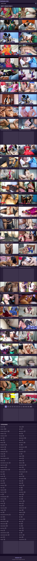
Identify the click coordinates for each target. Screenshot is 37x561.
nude (21, 449)
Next (31, 406)
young (21, 537)
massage (21, 436)
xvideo (21, 528)
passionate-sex (22, 465)
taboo (21, 496)
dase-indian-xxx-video (5, 463)
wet (21, 517)
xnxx (21, 526)
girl (2, 494)
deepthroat (3, 467)
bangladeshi (3, 445)
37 (28, 406)
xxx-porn (21, 535)
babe (2, 438)
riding (21, 483)
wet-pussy (22, 519)
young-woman (22, 539)
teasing (21, 505)
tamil (21, 499)
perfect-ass (22, 469)
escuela (2, 476)
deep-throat (3, 465)
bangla (2, 442)
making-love (22, 431)
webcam (21, 514)
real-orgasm (22, 478)
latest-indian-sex (4, 532)
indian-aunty (3, 523)
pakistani (21, 463)
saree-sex (21, 485)
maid (21, 429)
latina (2, 537)
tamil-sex (22, 501)
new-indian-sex (23, 447)
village (21, 510)
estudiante (3, 478)
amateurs (3, 433)
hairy (2, 505)
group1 (2, 503)
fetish (2, 487)
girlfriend (3, 499)
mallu (21, 433)
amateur (3, 429)
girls (2, 501)
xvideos (21, 530)
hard (2, 512)
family (2, 483)
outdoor (21, 460)
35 (23, 406)
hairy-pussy (3, 508)
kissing (2, 530)
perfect (21, 467)
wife (21, 523)
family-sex (3, 485)
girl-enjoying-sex (4, 496)
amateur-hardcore (4, 431)
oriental (21, 458)
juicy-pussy (3, 528)
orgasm (21, 456)
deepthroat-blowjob (5, 469)
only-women (22, 451)
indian (2, 519)
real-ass (21, 476)
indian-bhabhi (4, 526)
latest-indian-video (4, 535)
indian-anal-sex (4, 521)
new (21, 445)
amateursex (3, 436)
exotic (2, 481)
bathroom (3, 447)
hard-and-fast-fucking (5, 514)
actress (2, 427)
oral (20, 454)
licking (21, 427)
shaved (21, 494)
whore (21, 521)
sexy (21, 490)
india (2, 517)
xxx (20, 532)
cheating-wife (3, 451)
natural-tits (22, 442)
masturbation (22, 438)
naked (21, 440)
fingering (3, 490)
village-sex (22, 512)
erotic (2, 474)
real (21, 474)
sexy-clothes (22, 492)
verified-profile (22, 508)
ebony (2, 472)
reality (21, 481)
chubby (2, 454)
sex (21, 487)
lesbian (2, 539)
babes (2, 440)
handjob (3, 510)
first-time (3, 492)
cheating (3, 449)
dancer (2, 460)
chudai (2, 456)
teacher (21, 503)
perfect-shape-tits (23, 472)
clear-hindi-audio (4, 458)
